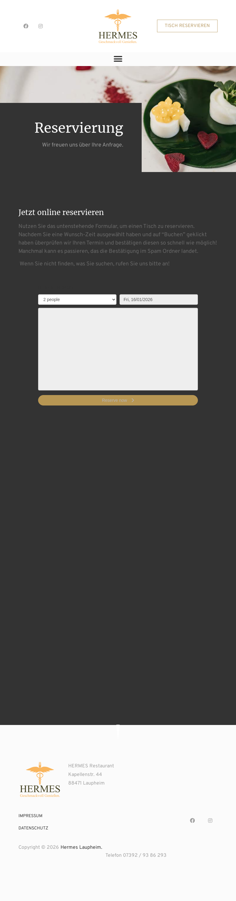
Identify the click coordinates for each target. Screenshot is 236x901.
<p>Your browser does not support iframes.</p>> (118, 348)
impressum (30, 816)
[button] (187, 26)
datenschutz (33, 828)
